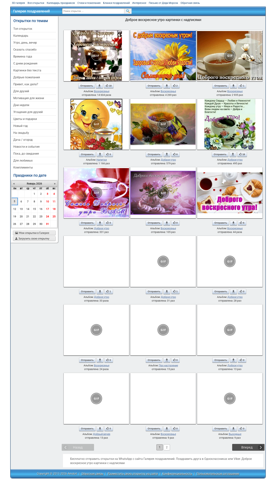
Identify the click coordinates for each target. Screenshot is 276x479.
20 (21, 216)
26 (14, 224)
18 (54, 209)
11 (54, 201)
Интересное (139, 2)
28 (27, 224)
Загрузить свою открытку (32, 238)
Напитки (101, 159)
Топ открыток (22, 28)
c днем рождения (25, 63)
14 (27, 209)
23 (40, 216)
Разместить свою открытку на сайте (133, 473)
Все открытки (36, 2)
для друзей (21, 91)
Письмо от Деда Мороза (163, 2)
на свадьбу (21, 133)
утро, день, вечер (25, 42)
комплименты (23, 167)
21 (27, 216)
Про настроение (168, 365)
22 (34, 216)
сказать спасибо (25, 49)
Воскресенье (101, 91)
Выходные (235, 434)
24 (47, 216)
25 (54, 216)
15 (34, 209)
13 (21, 209)
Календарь (20, 35)
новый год (20, 126)
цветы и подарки (25, 119)
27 (21, 224)
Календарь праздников (61, 2)
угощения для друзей (28, 112)
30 (40, 224)
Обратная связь (190, 2)
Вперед (247, 447)
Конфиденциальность (177, 473)
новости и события (26, 146)
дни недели (21, 105)
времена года (22, 56)
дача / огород (23, 139)
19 (14, 216)
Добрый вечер (101, 434)
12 (14, 209)
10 (47, 201)
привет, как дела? (25, 84)
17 (47, 209)
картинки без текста (27, 70)
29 (34, 224)
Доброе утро (168, 159)
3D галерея (18, 2)
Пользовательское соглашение (218, 473)
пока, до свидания (26, 153)
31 (47, 224)
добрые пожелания (26, 77)
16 (40, 209)
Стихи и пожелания (89, 2)
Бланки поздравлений (116, 2)
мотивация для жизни (28, 98)
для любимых (23, 160)
